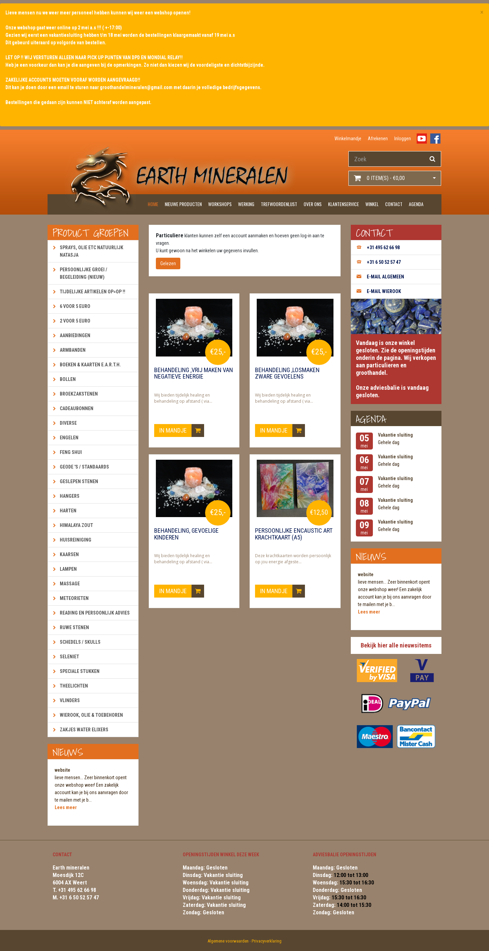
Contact (393, 203)
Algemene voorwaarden (228, 941)
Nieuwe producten (183, 203)
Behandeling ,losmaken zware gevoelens (287, 373)
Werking (246, 203)
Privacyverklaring (267, 941)
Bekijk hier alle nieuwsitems (396, 645)
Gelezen (168, 263)
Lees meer (66, 807)
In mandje (181, 430)
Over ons (313, 203)
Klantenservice (343, 203)
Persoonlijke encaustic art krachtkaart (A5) (293, 534)
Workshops (220, 203)
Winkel (372, 203)
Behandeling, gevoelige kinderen (186, 534)
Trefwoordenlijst (279, 203)
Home (153, 203)
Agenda (416, 203)
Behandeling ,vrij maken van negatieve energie (193, 373)
